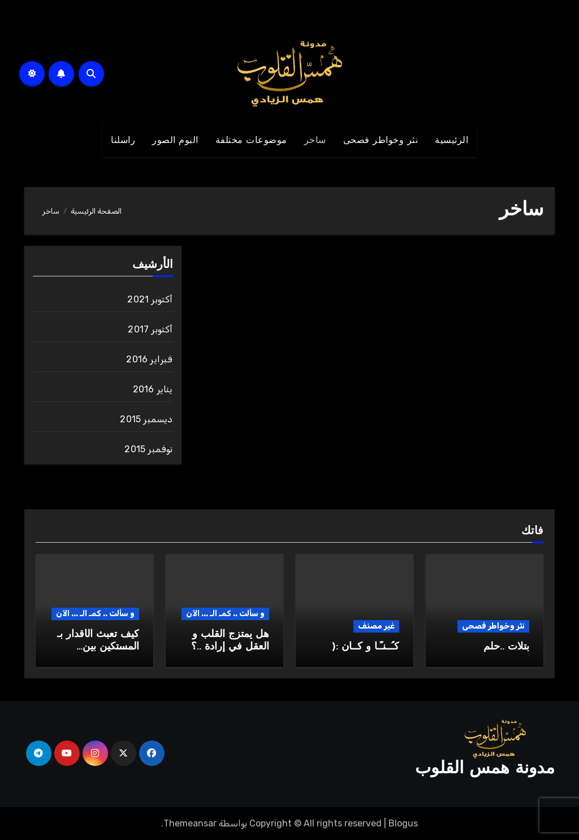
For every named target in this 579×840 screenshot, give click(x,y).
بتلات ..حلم (506, 647)
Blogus (403, 823)
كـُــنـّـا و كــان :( (365, 647)
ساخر (315, 140)
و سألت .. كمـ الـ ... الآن (225, 613)
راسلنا (123, 140)
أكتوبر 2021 (149, 299)
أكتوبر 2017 (150, 329)
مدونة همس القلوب (485, 769)
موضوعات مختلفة (251, 140)
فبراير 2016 (149, 359)
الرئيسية (451, 140)
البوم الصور (175, 140)
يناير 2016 (153, 389)
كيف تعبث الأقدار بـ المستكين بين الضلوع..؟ (98, 646)
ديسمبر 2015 (146, 419)
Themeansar (190, 823)
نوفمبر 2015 (148, 449)
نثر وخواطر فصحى (380, 140)
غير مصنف (376, 626)
